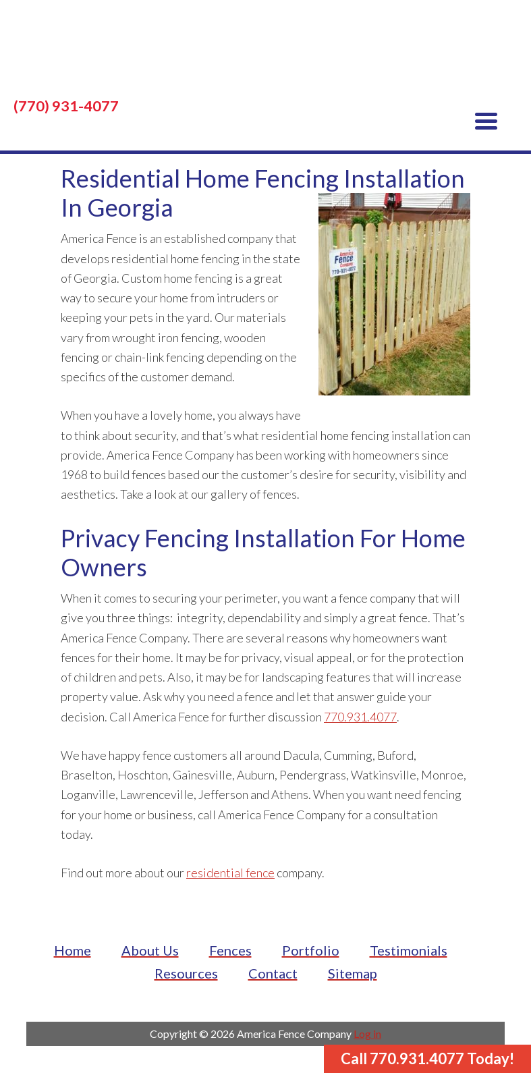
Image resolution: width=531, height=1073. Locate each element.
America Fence (265, 54)
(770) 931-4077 (66, 106)
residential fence (230, 872)
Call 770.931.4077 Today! (427, 1058)
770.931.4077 (360, 716)
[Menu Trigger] (486, 119)
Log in (367, 1033)
